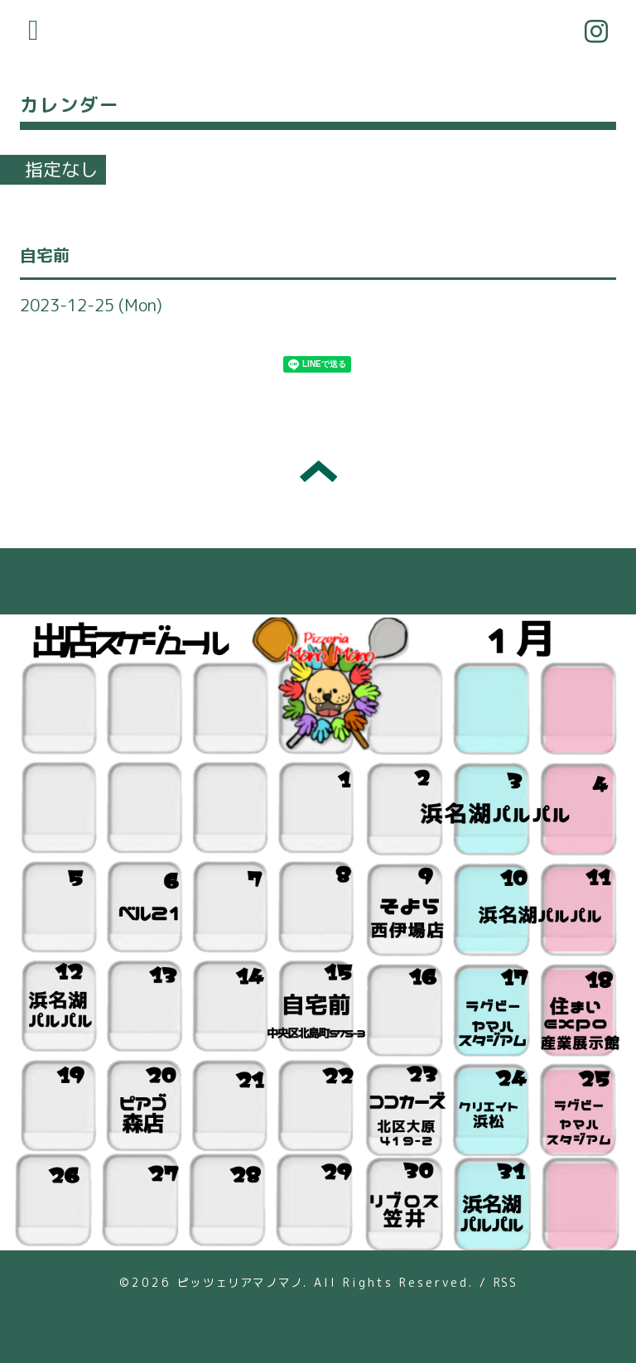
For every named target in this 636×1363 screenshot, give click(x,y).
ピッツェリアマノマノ (240, 1282)
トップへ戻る (318, 471)
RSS (505, 1282)
